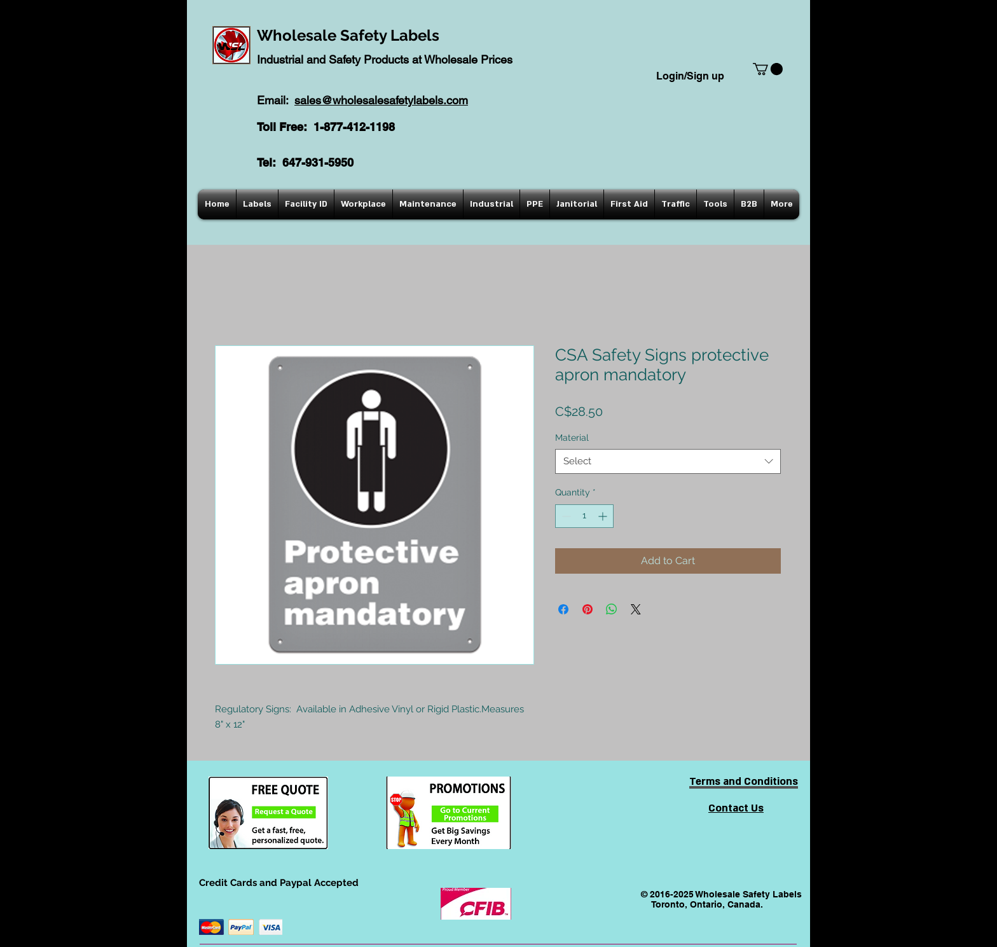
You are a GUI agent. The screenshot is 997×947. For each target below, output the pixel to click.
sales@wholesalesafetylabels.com (381, 100)
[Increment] (604, 516)
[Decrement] (565, 516)
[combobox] (668, 461)
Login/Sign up (690, 76)
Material (572, 437)
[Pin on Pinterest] (587, 609)
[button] (768, 69)
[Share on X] (635, 609)
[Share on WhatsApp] (611, 609)
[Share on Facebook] (563, 609)
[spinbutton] (584, 516)
